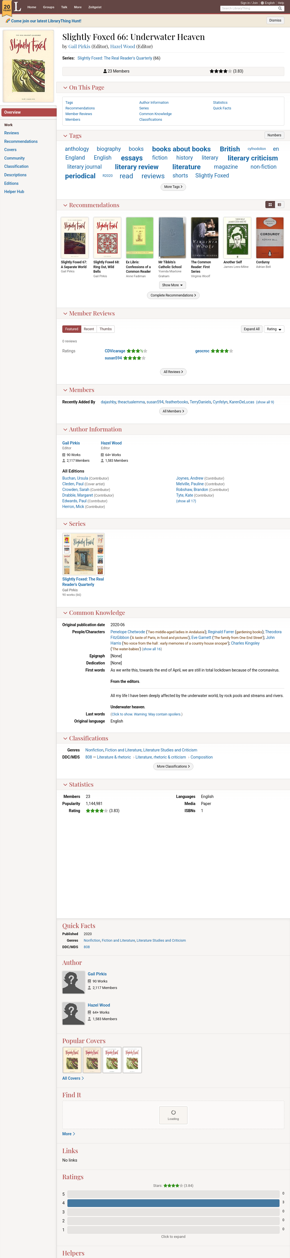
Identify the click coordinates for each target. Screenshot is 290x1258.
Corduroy (263, 262)
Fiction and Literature (123, 750)
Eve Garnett (201, 637)
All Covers (73, 1078)
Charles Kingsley (245, 643)
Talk (64, 7)
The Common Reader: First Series (201, 267)
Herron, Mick (73, 506)
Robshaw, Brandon (192, 489)
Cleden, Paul (73, 484)
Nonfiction (95, 750)
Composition (202, 757)
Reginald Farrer (221, 632)
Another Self (232, 262)
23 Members (118, 71)
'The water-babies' (126, 649)
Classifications (85, 738)
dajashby (108, 402)
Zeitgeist (94, 7)
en (276, 149)
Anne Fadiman (136, 276)
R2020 (107, 175)
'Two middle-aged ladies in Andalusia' (176, 632)
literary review (137, 167)
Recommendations (91, 205)
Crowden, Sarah (75, 489)
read (126, 176)
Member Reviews (89, 313)
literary (210, 157)
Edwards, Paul (74, 501)
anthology (77, 149)
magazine (226, 167)
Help (281, 3)
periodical (80, 176)
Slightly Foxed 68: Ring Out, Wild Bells (106, 267)
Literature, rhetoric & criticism (160, 757)
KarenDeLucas (241, 402)
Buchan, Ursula (75, 478)
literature (186, 167)
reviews (153, 176)
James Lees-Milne (235, 267)
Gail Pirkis (79, 46)
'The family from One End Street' (238, 638)
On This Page (84, 87)
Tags (72, 135)
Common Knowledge (94, 612)
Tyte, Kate (184, 495)
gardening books (249, 632)
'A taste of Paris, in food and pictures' (159, 638)
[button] (274, 135)
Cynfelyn (220, 402)
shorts (180, 176)
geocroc (202, 351)
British (230, 149)
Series (74, 524)
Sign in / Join (249, 3)
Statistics (78, 784)
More (78, 7)
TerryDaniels (200, 402)
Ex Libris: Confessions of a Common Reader (138, 267)
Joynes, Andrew (189, 478)
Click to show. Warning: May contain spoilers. (147, 714)
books (136, 149)
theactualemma (131, 402)
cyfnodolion (257, 149)
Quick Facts (222, 108)
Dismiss (275, 20)
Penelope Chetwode (127, 632)
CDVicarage (115, 351)
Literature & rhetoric (114, 757)
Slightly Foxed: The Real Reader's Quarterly (115, 58)
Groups (48, 7)
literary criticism (253, 158)
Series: (68, 58)
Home (31, 7)
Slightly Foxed (212, 176)
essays (132, 158)
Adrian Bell (263, 267)
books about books (181, 149)
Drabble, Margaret (77, 495)
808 (89, 757)
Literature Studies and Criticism (170, 750)
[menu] (274, 329)
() (265, 402)
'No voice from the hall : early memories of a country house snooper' (175, 643)
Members (78, 389)
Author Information (92, 429)
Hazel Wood (122, 46)
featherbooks (176, 402)
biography (109, 149)
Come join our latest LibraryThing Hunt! (46, 21)
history (184, 157)
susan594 (113, 358)
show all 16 (152, 649)
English (268, 3)
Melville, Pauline (190, 484)
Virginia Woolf (200, 276)
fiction (159, 157)
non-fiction (264, 167)
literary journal (84, 167)
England (75, 157)
